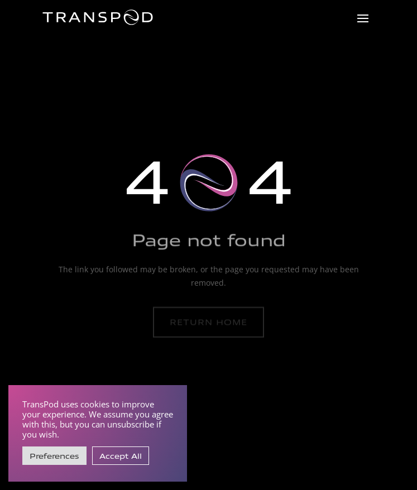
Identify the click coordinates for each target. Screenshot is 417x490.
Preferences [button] (54, 455)
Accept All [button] (120, 455)
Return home (208, 322)
